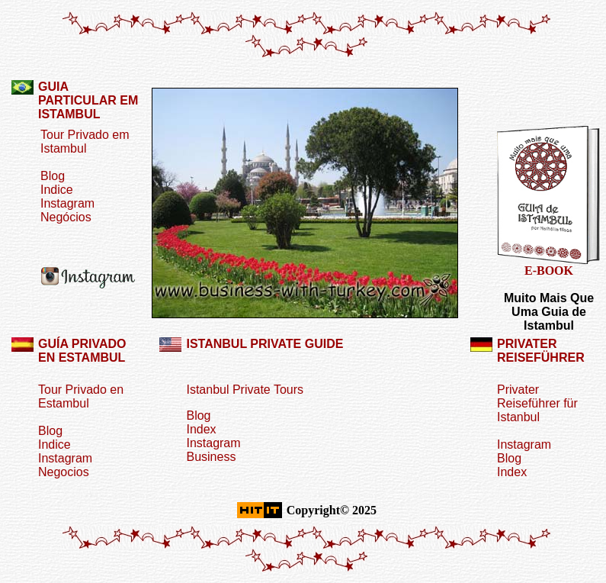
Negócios (65, 217)
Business (211, 456)
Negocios (63, 471)
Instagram (67, 203)
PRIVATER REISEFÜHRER (541, 350)
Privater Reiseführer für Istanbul (537, 403)
